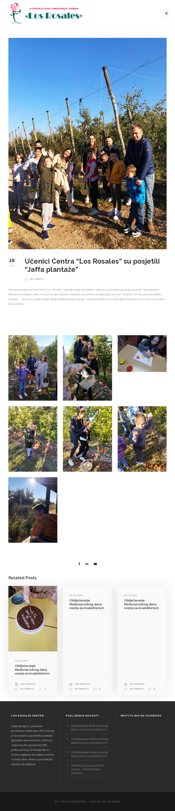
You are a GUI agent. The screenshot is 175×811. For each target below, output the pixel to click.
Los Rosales (27, 684)
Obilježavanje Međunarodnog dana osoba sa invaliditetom (32, 669)
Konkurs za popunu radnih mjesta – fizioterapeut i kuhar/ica (87, 769)
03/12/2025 (21, 660)
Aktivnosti (37, 279)
